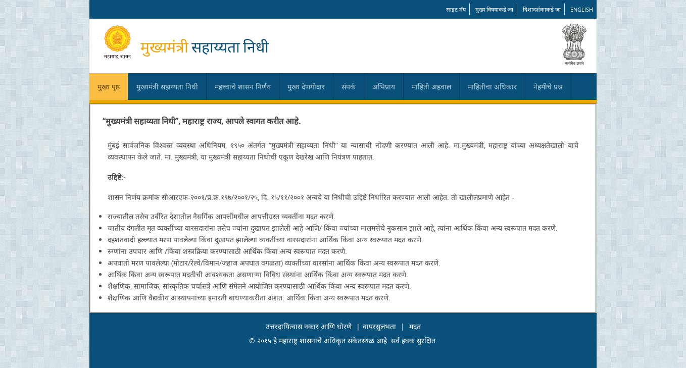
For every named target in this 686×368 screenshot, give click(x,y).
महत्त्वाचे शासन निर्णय (243, 86)
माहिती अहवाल (431, 86)
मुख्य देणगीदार (306, 86)
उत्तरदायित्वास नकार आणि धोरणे (309, 326)
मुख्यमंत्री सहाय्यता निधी (167, 86)
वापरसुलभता (379, 326)
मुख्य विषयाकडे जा (494, 9)
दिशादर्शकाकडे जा (542, 9)
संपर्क (348, 86)
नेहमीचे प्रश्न (548, 86)
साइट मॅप (456, 9)
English (581, 9)
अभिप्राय (383, 86)
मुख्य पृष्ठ (108, 86)
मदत (415, 326)
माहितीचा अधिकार (492, 86)
